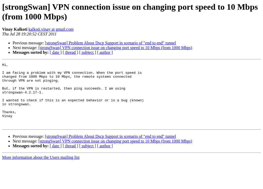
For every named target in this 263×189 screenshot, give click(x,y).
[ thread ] (70, 52)
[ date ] (56, 52)
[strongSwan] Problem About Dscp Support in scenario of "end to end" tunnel (110, 43)
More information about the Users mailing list (41, 170)
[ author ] (105, 52)
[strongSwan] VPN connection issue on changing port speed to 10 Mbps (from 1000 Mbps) (115, 47)
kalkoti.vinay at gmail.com (51, 29)
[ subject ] (87, 52)
